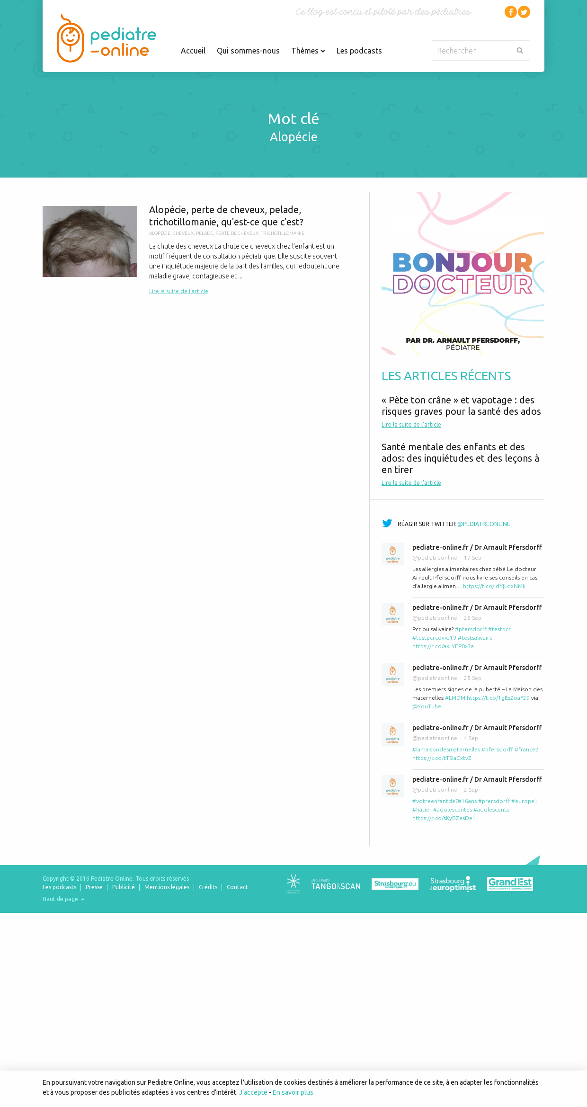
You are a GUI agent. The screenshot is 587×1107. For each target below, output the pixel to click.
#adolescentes (452, 809)
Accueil (193, 50)
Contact (237, 887)
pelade (204, 233)
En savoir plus (293, 1092)
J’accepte (253, 1092)
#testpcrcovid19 (434, 637)
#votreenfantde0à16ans (444, 801)
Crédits (208, 887)
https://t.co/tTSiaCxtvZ (441, 758)
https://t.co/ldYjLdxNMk (494, 586)
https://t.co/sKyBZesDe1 (444, 818)
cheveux (183, 233)
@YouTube (426, 706)
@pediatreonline (483, 524)
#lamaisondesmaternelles (446, 749)
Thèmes (308, 50)
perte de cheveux (236, 233)
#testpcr (499, 629)
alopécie (159, 233)
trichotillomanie (282, 233)
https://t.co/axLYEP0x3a (443, 646)
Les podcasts (359, 50)
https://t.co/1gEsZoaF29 (498, 698)
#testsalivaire (475, 637)
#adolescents (491, 809)
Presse (94, 887)
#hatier (422, 809)
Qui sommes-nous (248, 50)
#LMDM (455, 698)
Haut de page (64, 899)
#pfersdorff (471, 629)
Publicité (123, 887)
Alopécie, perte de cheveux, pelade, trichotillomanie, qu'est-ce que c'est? (200, 250)
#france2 (527, 749)
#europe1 (524, 801)
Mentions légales (166, 887)
